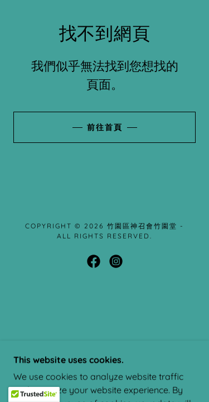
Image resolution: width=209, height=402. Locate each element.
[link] (93, 261)
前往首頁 (105, 127)
